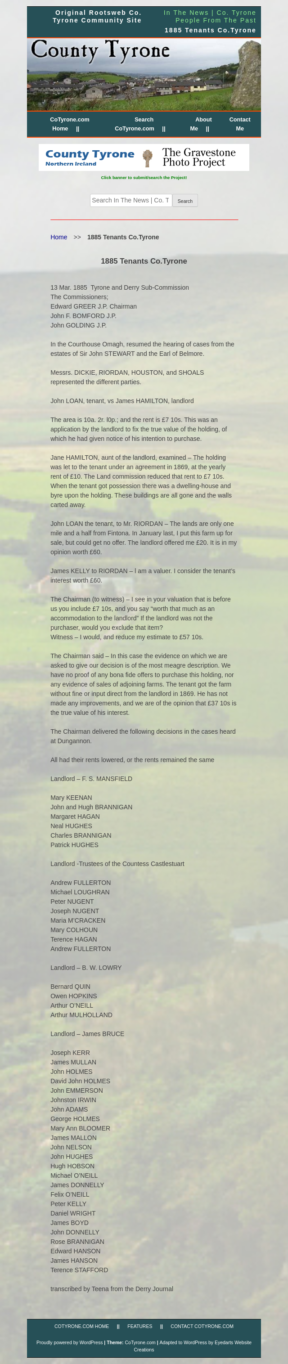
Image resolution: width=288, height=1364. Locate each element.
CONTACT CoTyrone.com (202, 1326)
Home (58, 237)
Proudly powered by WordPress (69, 1342)
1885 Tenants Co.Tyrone (210, 30)
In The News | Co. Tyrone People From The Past (210, 16)
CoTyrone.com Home (81, 1326)
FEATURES (139, 1326)
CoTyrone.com (140, 1342)
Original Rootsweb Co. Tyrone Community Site (97, 16)
